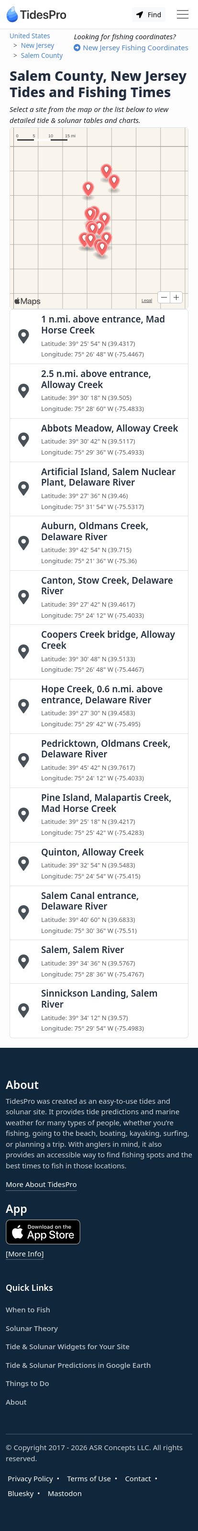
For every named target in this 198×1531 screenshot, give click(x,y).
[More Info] (25, 1253)
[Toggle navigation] (182, 14)
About (16, 1402)
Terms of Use (89, 1478)
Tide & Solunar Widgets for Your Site (68, 1346)
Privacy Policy (30, 1478)
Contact (138, 1478)
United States (30, 36)
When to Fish (28, 1309)
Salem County (42, 55)
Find (148, 14)
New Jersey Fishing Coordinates (131, 47)
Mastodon (65, 1493)
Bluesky (20, 1493)
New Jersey (37, 45)
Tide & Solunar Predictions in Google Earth (78, 1365)
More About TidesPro (41, 1184)
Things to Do (27, 1383)
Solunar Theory (32, 1328)
